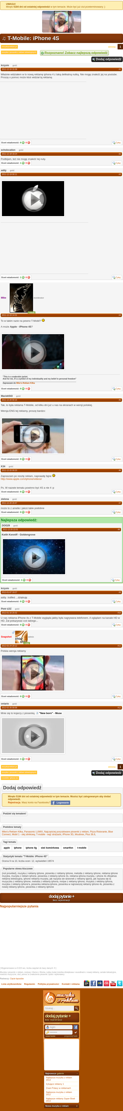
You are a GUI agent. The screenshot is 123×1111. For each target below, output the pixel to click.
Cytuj (118, 142)
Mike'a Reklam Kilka (25, 383)
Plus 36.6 (90, 834)
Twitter (120, 983)
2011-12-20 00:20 (9, 470)
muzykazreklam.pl (9, 47)
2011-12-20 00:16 (9, 400)
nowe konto (50, 1036)
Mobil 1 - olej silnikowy (23, 834)
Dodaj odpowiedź (108, 59)
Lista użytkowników (11, 984)
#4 (120, 315)
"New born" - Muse (50, 713)
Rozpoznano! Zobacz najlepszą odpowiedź (75, 52)
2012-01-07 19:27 (9, 592)
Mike (3, 297)
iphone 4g (31, 847)
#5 (120, 400)
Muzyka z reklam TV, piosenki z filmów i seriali (61, 998)
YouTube (113, 983)
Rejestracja (14, 802)
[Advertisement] (30, 247)
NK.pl (100, 983)
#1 (120, 69)
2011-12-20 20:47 (9, 503)
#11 (119, 646)
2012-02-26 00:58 (9, 708)
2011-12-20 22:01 (10, 529)
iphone (18, 847)
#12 (119, 708)
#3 (120, 174)
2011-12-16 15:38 (9, 69)
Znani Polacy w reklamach (58, 1088)
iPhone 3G (68, 834)
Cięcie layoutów (17, 979)
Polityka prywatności (48, 984)
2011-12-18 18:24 (9, 154)
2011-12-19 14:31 (9, 315)
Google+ (87, 983)
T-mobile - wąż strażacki (48, 834)
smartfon (68, 847)
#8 (119, 529)
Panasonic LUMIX (33, 831)
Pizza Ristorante (98, 831)
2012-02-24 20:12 (9, 646)
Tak (23, 142)
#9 (120, 592)
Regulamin (29, 984)
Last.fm (106, 983)
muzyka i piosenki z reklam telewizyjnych (19, 52)
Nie (28, 142)
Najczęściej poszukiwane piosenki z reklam (66, 831)
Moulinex (79, 834)
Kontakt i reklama (71, 984)
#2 (120, 154)
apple (7, 847)
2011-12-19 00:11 (9, 174)
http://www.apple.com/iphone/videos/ (21, 479)
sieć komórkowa (50, 847)
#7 (120, 503)
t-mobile (81, 847)
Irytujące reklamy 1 (55, 1084)
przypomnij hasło (71, 1036)
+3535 (32, 313)
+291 (26, 643)
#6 (120, 470)
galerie (60, 1073)
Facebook (93, 983)
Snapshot (6, 636)
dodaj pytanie (61, 897)
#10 (119, 613)
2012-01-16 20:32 (9, 613)
